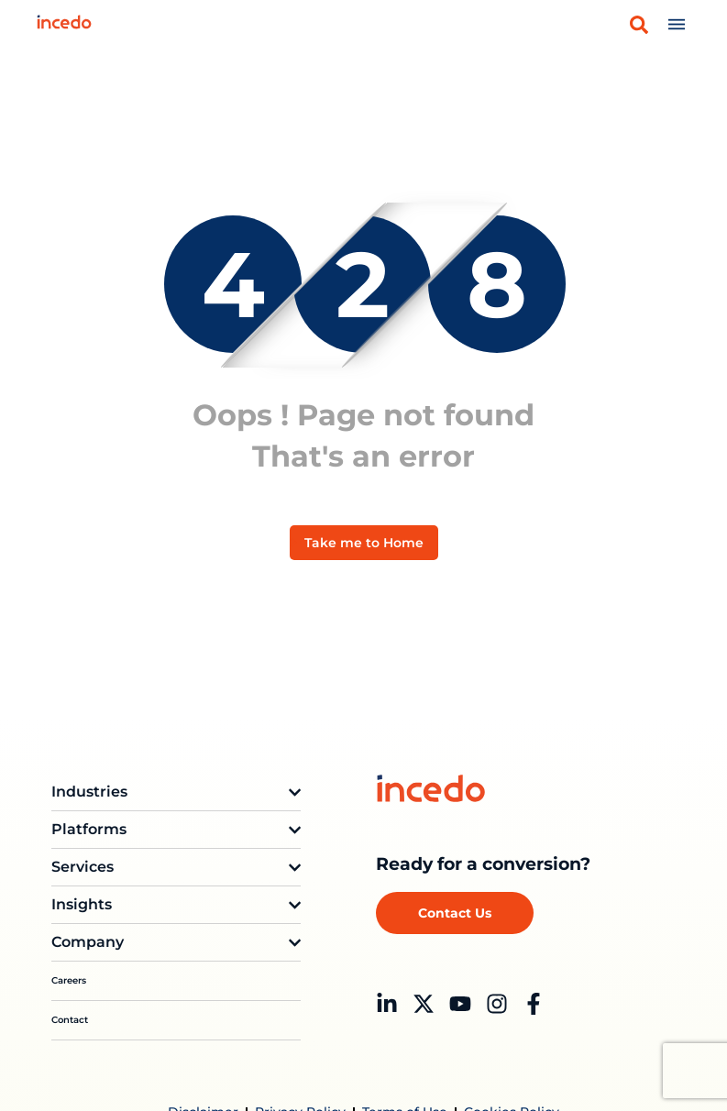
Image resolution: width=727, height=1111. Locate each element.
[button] (639, 25)
